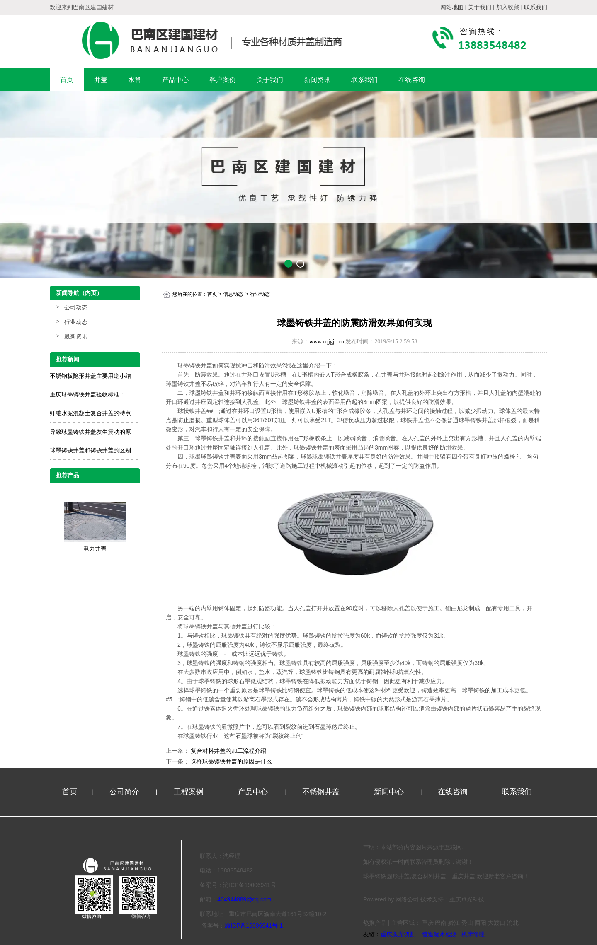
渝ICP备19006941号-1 (254, 925)
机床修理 (473, 934)
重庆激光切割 (398, 934)
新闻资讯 (317, 79)
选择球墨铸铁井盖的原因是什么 (230, 761)
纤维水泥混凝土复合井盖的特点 (90, 413)
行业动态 (75, 322)
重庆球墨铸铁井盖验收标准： (87, 394)
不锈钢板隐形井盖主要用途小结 (90, 375)
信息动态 (233, 294)
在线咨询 (411, 79)
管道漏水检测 (439, 934)
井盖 (100, 79)
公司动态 (75, 307)
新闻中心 (390, 792)
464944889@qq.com (244, 899)
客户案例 (222, 79)
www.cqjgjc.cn (326, 341)
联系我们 (364, 79)
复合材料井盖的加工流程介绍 (227, 750)
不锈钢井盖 (322, 792)
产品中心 (175, 79)
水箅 (134, 79)
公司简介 (125, 792)
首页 (66, 79)
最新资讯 (75, 336)
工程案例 (190, 792)
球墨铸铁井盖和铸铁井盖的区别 (90, 450)
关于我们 (270, 79)
